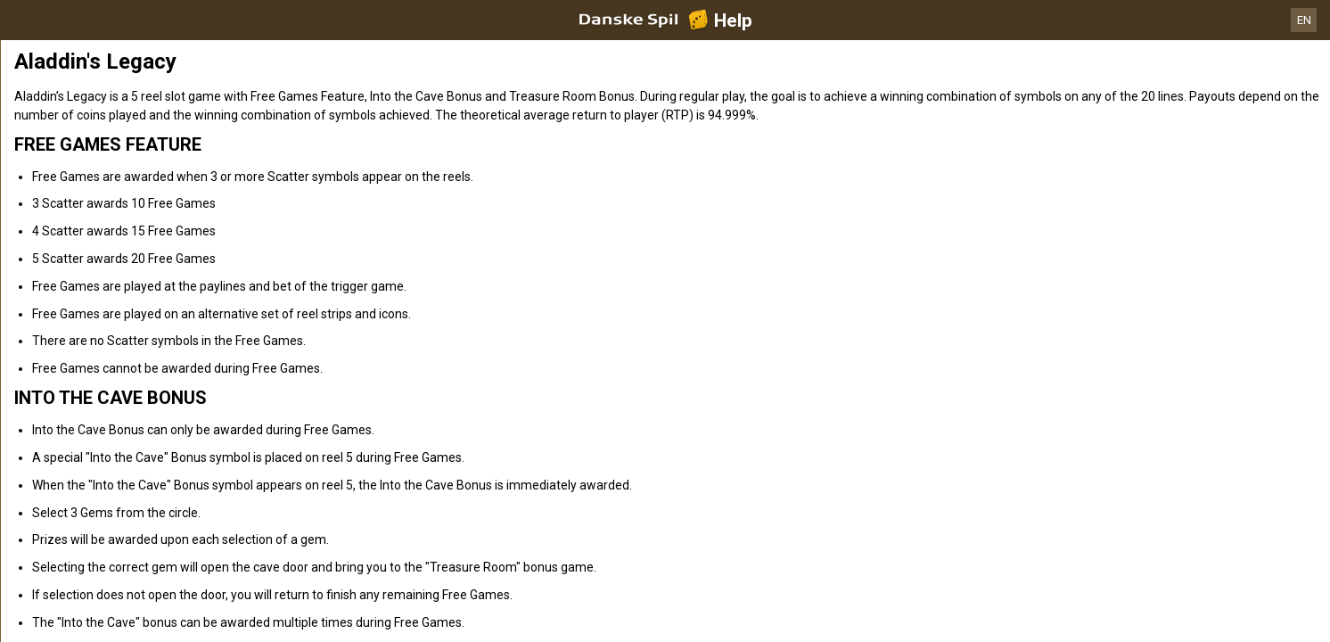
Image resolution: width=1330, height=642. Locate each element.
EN (1304, 20)
